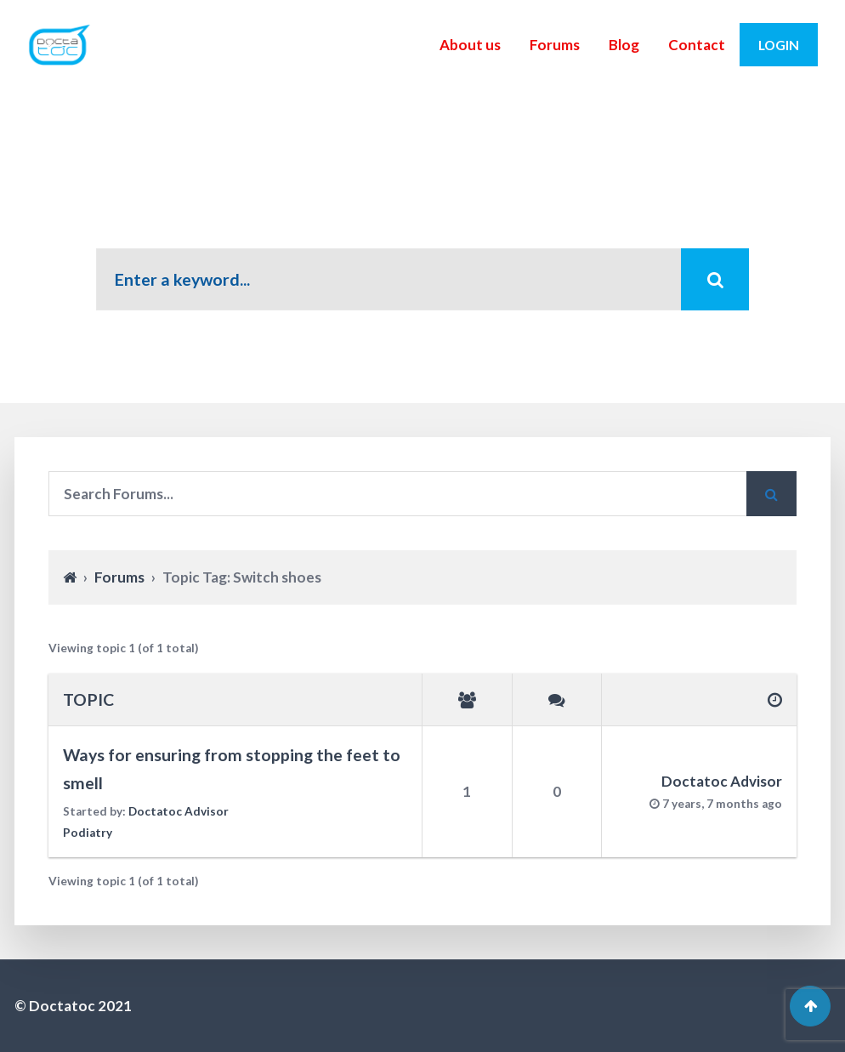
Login (778, 45)
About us (470, 45)
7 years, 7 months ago (722, 803)
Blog (624, 45)
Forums (555, 45)
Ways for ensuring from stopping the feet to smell (231, 769)
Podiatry (87, 832)
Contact (696, 45)
